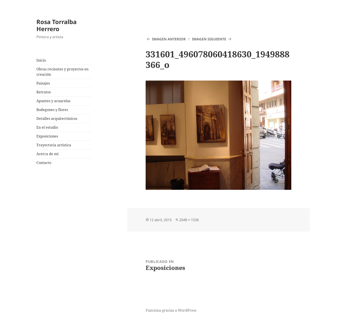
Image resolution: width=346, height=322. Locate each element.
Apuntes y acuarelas (53, 100)
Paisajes (43, 83)
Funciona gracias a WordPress (171, 310)
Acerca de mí (47, 153)
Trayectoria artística (53, 145)
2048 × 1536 (189, 219)
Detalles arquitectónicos (56, 118)
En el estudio (47, 127)
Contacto (43, 162)
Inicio (41, 60)
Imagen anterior (169, 39)
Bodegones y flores (52, 109)
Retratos (43, 92)
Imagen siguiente (209, 39)
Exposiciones (47, 136)
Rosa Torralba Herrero (56, 25)
